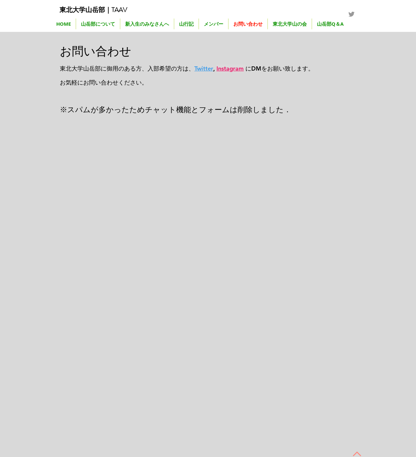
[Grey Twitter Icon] (351, 14)
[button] (186, 24)
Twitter (203, 68)
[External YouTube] (128, 245)
